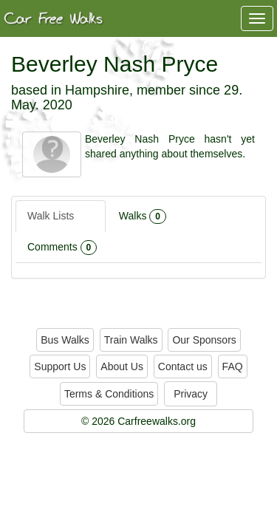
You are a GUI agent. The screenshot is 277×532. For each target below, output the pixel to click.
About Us (121, 366)
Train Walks (131, 340)
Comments (62, 247)
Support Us (60, 366)
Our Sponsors (204, 340)
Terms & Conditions (109, 394)
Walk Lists (60, 216)
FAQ (232, 366)
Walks (142, 216)
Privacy (191, 394)
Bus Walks (65, 340)
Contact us (183, 366)
